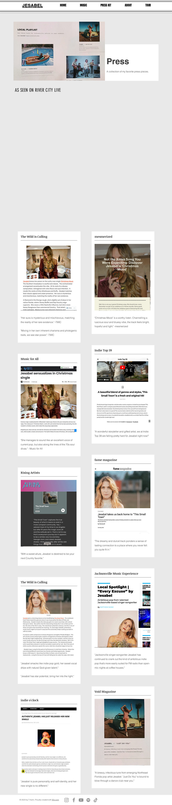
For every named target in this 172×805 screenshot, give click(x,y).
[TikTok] (95, 800)
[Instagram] (66, 800)
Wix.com (55, 800)
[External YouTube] (65, 122)
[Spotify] (88, 800)
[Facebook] (74, 800)
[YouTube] (81, 800)
